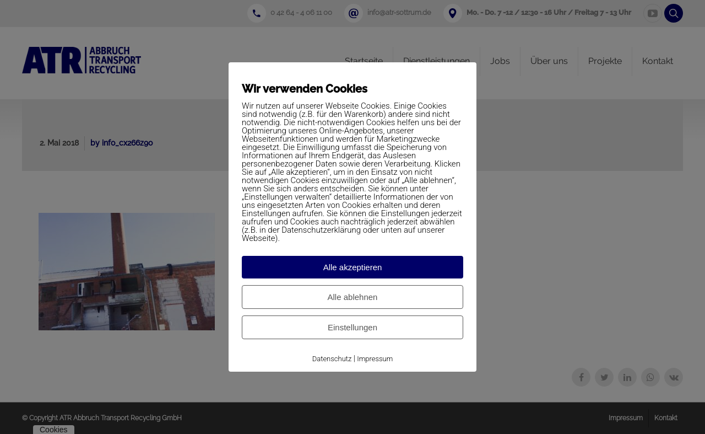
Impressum (375, 359)
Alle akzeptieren (352, 267)
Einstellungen (352, 327)
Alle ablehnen (353, 297)
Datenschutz (332, 359)
